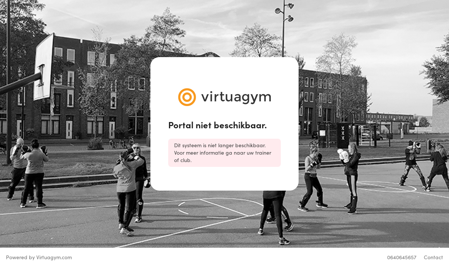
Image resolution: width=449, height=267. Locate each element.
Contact (433, 257)
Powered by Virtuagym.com (39, 257)
